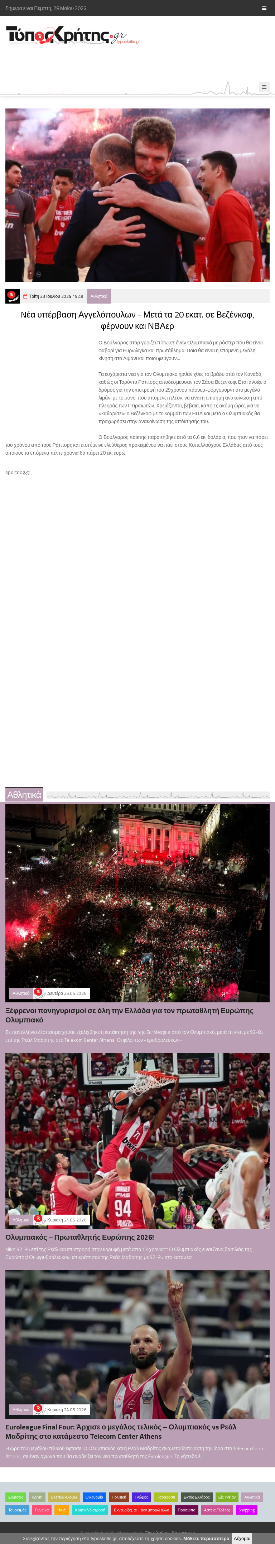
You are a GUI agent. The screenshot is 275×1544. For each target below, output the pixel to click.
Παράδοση (165, 1497)
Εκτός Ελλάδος (197, 1497)
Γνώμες (141, 1497)
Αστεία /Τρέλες (217, 1510)
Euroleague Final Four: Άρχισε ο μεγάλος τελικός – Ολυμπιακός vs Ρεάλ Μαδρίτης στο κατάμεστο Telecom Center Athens (121, 1431)
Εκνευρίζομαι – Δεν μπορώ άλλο (141, 1510)
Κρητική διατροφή (90, 1510)
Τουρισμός (17, 1510)
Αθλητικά (99, 296)
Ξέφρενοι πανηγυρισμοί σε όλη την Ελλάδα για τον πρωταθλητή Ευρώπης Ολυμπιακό (129, 1015)
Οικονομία (94, 1497)
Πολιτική (119, 1497)
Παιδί (61, 1510)
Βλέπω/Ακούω (64, 1497)
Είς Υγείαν (227, 1497)
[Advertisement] (130, 63)
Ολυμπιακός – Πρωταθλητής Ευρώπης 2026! (79, 1237)
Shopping (247, 1510)
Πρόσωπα (187, 1510)
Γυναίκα (42, 1510)
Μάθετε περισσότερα (206, 1538)
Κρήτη (37, 1497)
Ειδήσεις (15, 1497)
